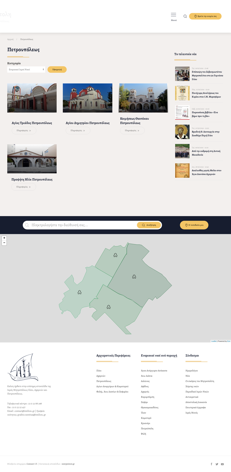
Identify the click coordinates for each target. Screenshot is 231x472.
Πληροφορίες (24, 130)
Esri (228, 341)
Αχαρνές (145, 391)
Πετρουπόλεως (103, 381)
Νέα (188, 376)
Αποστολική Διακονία (196, 402)
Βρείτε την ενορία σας (205, 16)
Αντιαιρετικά (192, 397)
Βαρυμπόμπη (147, 397)
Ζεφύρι (144, 402)
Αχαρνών (100, 376)
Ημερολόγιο (192, 370)
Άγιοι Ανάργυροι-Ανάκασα (154, 370)
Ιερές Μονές (192, 412)
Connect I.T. (32, 463)
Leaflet (213, 341)
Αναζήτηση (149, 225)
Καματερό (146, 418)
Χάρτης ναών (192, 386)
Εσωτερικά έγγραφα (196, 407)
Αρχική (10, 39)
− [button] (4, 243)
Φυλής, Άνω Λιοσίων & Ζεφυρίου (112, 391)
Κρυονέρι (145, 423)
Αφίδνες (145, 386)
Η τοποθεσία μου (194, 225)
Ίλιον (143, 412)
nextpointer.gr (68, 463)
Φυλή (143, 433)
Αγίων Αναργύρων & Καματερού (112, 386)
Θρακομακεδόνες (149, 407)
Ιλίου (98, 370)
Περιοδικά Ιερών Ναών (197, 391)
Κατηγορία (14, 63)
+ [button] (4, 238)
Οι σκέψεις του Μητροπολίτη (200, 381)
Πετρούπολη (147, 428)
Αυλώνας (145, 381)
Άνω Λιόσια (146, 376)
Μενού (174, 20)
